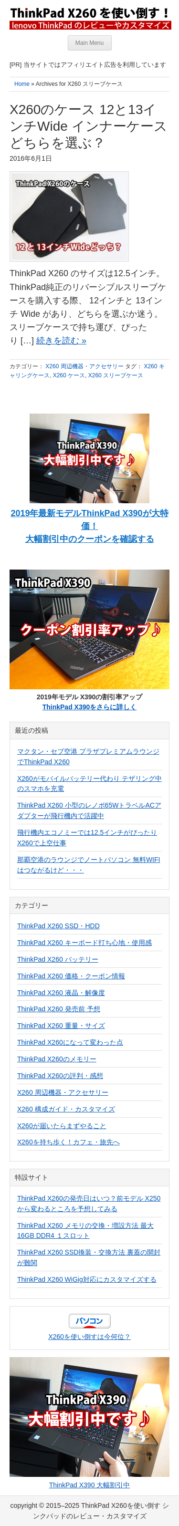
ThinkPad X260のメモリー (56, 1059)
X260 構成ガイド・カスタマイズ (66, 1109)
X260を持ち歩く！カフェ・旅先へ (68, 1142)
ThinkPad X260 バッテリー (57, 959)
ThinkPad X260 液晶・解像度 (61, 993)
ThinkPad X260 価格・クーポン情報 (71, 976)
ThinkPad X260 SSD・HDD (58, 926)
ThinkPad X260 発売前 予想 (58, 1009)
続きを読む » (61, 340)
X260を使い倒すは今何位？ (89, 1336)
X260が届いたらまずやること (61, 1126)
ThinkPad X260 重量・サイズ (61, 1025)
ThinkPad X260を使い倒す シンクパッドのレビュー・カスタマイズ (90, 17)
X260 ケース (69, 375)
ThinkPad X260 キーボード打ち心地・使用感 (84, 942)
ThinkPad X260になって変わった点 (70, 1042)
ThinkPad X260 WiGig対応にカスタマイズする (87, 1279)
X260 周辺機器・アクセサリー (84, 366)
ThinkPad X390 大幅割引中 (89, 1485)
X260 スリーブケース (115, 375)
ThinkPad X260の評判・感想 (60, 1076)
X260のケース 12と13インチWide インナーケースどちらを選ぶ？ (89, 126)
